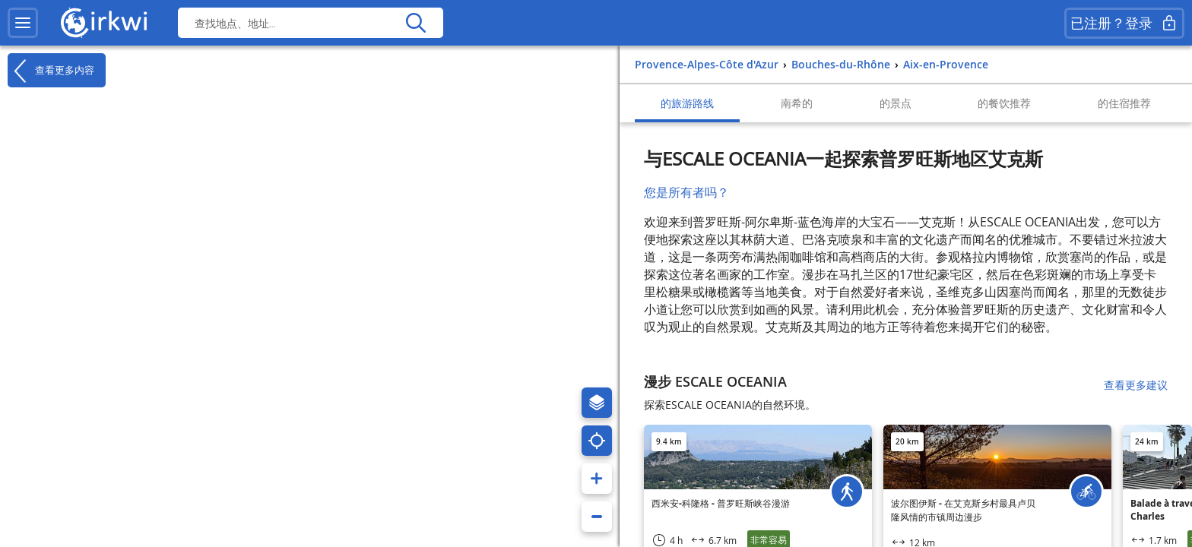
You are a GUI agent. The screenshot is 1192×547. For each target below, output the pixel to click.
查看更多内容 (51, 70)
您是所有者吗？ (686, 192)
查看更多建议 (1136, 385)
